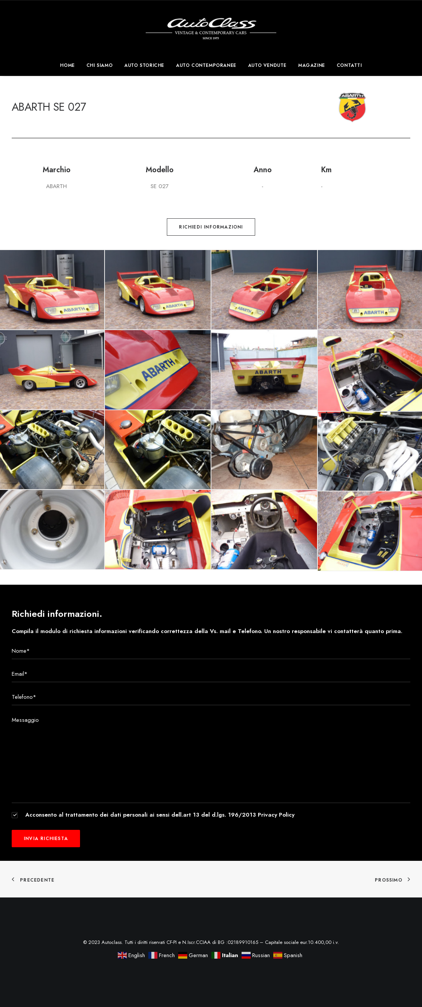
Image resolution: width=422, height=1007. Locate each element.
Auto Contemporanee (206, 65)
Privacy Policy (276, 815)
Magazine (311, 65)
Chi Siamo (99, 65)
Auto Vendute (267, 65)
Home (67, 65)
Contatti (349, 65)
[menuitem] (69, 65)
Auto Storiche (144, 65)
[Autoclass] (211, 28)
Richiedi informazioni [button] (211, 227)
